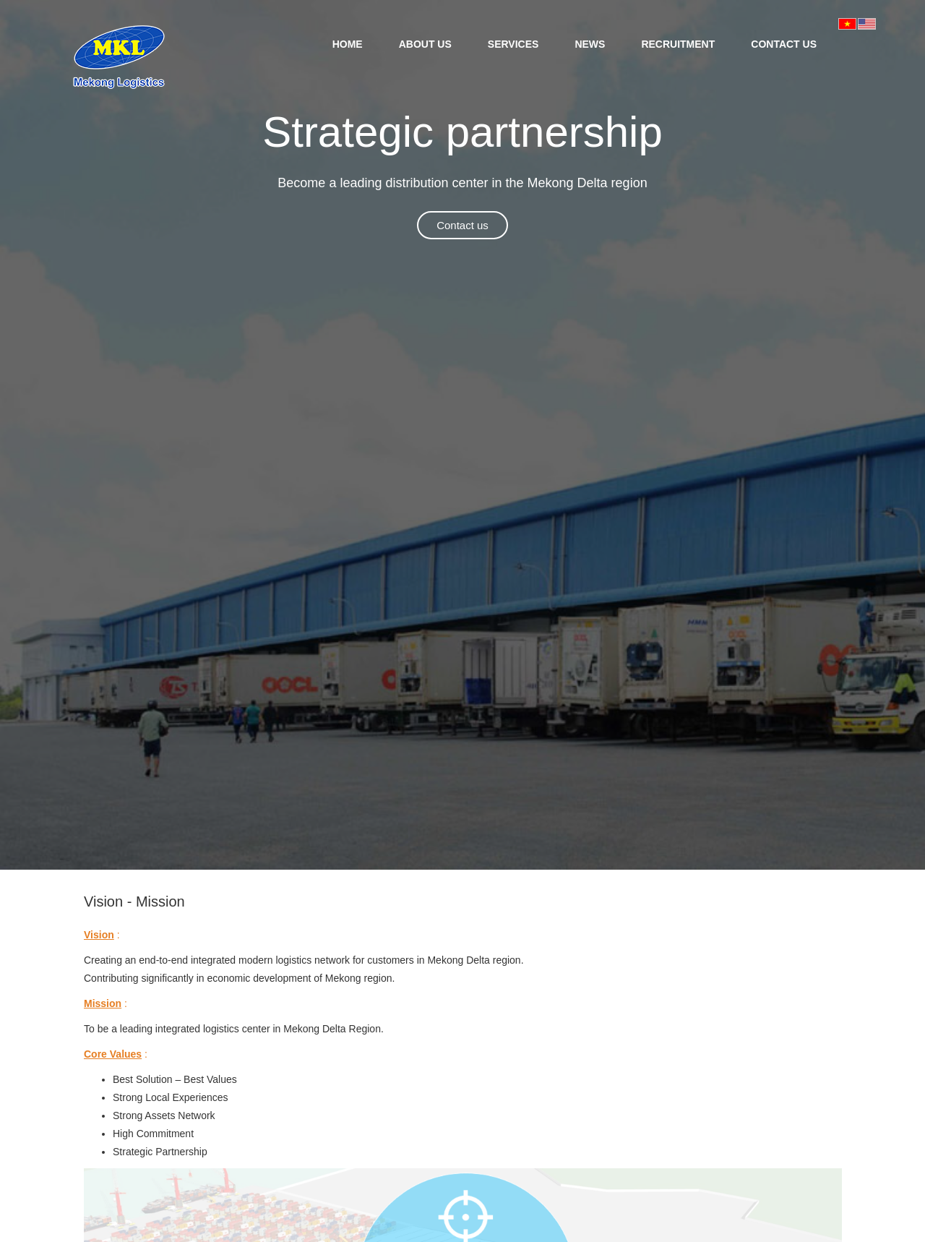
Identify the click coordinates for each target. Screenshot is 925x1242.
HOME (347, 44)
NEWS (590, 44)
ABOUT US (425, 44)
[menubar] (574, 43)
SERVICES (513, 44)
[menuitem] (347, 43)
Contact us (462, 225)
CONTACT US (784, 44)
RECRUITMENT (678, 44)
